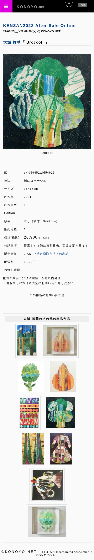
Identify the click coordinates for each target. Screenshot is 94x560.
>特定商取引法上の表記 (52, 253)
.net (31, 7)
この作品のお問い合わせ (46, 295)
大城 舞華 (12, 42)
